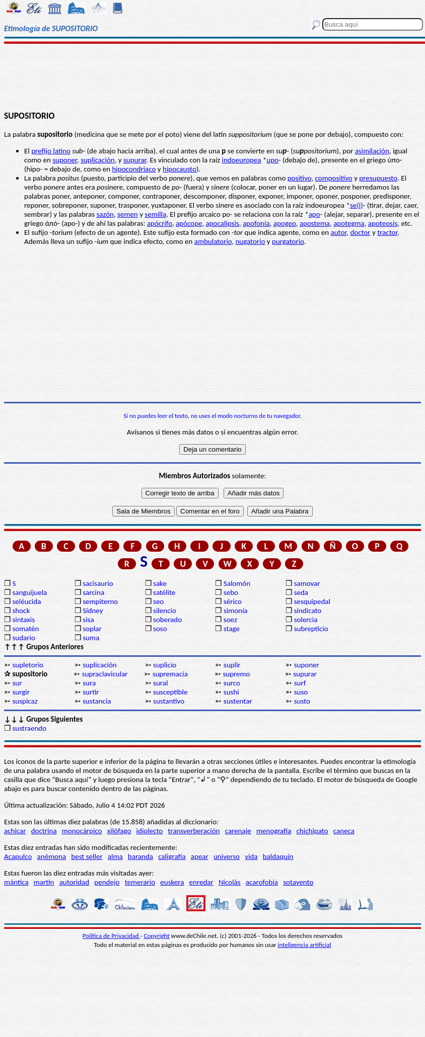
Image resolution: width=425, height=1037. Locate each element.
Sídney (93, 610)
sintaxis (23, 619)
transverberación (194, 830)
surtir (91, 692)
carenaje (238, 830)
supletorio (27, 664)
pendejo (106, 882)
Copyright (157, 935)
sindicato (308, 610)
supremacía (170, 673)
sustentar (238, 701)
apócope (189, 223)
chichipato (312, 830)
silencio (164, 610)
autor (339, 232)
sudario (23, 637)
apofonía (256, 223)
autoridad (74, 882)
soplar (92, 628)
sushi (231, 692)
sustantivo (168, 701)
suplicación (98, 159)
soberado (167, 619)
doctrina (44, 830)
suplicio (164, 664)
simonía (236, 610)
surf (300, 682)
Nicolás (230, 882)
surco (232, 682)
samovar (307, 583)
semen (127, 214)
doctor (360, 232)
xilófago (119, 830)
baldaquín (278, 856)
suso (301, 692)
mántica (16, 882)
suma (91, 637)
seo (158, 601)
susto (302, 701)
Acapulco (18, 856)
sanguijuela (29, 592)
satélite (164, 592)
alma (115, 856)
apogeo (284, 223)
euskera (172, 882)
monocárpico (82, 830)
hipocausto (179, 169)
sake (160, 583)
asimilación (372, 150)
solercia (306, 619)
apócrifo (159, 223)
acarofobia (262, 882)
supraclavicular (105, 673)
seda (301, 592)
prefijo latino (50, 150)
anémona (51, 856)
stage (232, 628)
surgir (21, 692)
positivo (300, 178)
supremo (236, 673)
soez (230, 619)
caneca (344, 830)
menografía (273, 830)
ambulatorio (213, 241)
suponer (64, 159)
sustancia (97, 701)
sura (89, 682)
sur (17, 682)
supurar (134, 159)
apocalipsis (222, 223)
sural (160, 682)
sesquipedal (312, 601)
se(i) (356, 205)
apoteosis (382, 223)
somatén (25, 628)
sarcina (93, 592)
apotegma (349, 223)
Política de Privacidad (111, 935)
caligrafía (172, 856)
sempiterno (100, 601)
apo (314, 214)
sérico (233, 601)
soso (160, 628)
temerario (140, 882)
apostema (315, 223)
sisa (88, 619)
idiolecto (149, 830)
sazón (104, 214)
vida (251, 856)
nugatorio (250, 241)
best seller (86, 856)
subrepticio (311, 628)
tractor (387, 232)
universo (227, 856)
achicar (15, 830)
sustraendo (29, 728)
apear (199, 856)
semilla (155, 214)
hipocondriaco (134, 169)
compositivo (333, 178)
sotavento (298, 882)
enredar (201, 882)
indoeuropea (241, 159)
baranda (140, 856)
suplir (232, 664)
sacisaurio (98, 583)
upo (272, 159)
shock (21, 610)
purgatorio (288, 241)
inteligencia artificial (304, 944)
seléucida (26, 601)
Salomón (237, 583)
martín (44, 882)
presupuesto (378, 178)
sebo (231, 592)
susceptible (170, 692)
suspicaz (24, 701)
